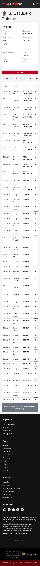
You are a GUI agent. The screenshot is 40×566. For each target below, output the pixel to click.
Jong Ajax (6, 455)
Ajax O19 (6, 461)
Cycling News (7, 494)
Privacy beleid (7, 434)
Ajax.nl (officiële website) (11, 488)
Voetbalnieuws (29, 563)
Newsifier (6, 482)
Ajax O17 (6, 464)
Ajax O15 (6, 470)
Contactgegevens (9, 424)
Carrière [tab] (20, 72)
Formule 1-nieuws (9, 491)
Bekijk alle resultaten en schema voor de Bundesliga (20, 407)
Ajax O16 (6, 467)
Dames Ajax (7, 458)
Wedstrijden (7, 449)
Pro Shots (6, 485)
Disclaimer (6, 431)
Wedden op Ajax (8, 497)
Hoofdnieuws (6, 563)
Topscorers (6, 452)
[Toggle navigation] (3, 4)
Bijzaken (15, 563)
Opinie (21, 563)
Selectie (6, 445)
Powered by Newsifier (20, 540)
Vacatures (6, 427)
